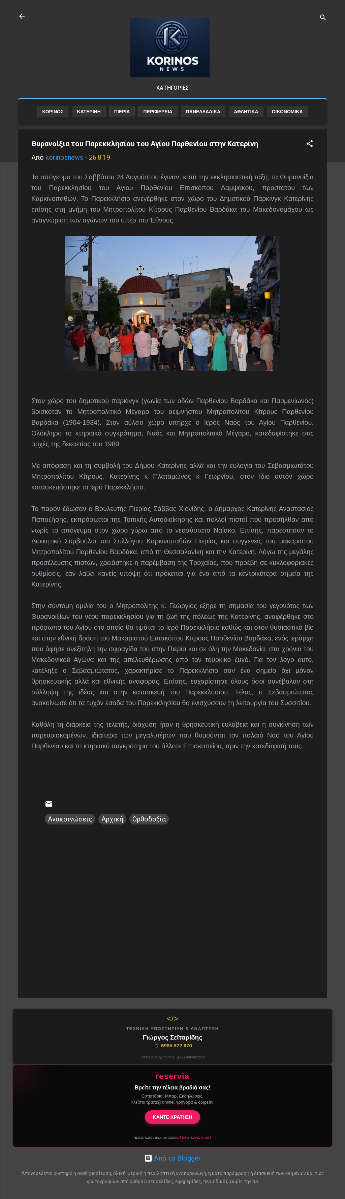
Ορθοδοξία (149, 824)
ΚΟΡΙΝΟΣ (52, 117)
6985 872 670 (172, 1046)
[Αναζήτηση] (323, 18)
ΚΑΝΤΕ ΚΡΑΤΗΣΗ (172, 1117)
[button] (310, 150)
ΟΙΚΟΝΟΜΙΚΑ (287, 117)
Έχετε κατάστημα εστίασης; (172, 1137)
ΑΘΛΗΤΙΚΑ (246, 117)
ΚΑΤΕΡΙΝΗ (88, 117)
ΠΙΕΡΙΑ (122, 117)
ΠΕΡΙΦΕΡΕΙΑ (157, 117)
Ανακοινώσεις (70, 824)
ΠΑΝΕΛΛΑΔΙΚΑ (203, 117)
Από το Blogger (172, 1158)
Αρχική (112, 824)
